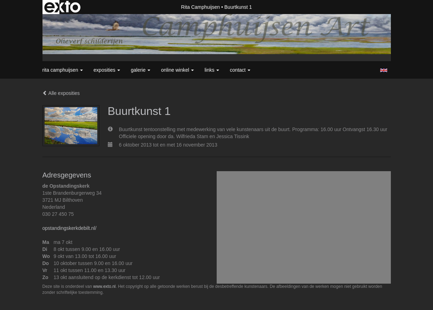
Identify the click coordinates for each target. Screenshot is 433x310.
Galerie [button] (140, 70)
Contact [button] (240, 70)
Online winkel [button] (177, 70)
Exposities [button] (106, 70)
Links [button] (211, 70)
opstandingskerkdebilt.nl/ (69, 228)
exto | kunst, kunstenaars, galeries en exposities (62, 7)
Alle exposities (61, 93)
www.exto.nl (104, 286)
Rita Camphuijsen (200, 7)
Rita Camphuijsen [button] (62, 70)
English (384, 70)
